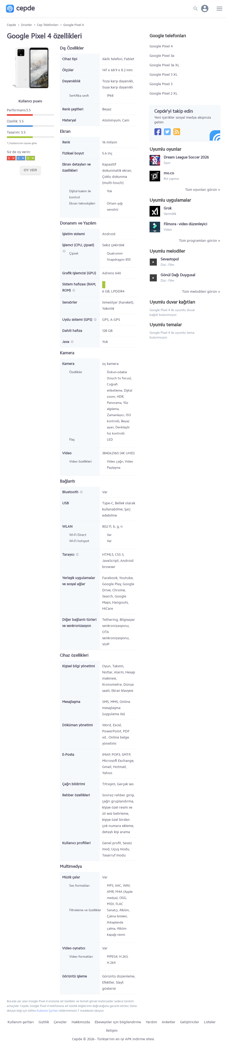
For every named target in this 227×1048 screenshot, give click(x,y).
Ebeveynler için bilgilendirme (118, 1022)
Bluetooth (70, 492)
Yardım (151, 1022)
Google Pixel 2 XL (164, 93)
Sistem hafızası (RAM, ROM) (79, 287)
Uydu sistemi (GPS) (77, 319)
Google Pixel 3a (162, 56)
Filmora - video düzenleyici (185, 224)
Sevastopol (170, 259)
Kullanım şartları (21, 1022)
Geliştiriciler (189, 1022)
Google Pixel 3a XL (164, 65)
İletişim (112, 1030)
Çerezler (60, 1022)
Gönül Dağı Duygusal (178, 275)
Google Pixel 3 (161, 84)
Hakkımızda (81, 1022)
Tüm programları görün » (199, 240)
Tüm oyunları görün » (202, 190)
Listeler (210, 1022)
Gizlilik (44, 1022)
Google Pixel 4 (161, 46)
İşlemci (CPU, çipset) (78, 245)
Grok (168, 208)
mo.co (169, 173)
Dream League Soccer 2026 (186, 157)
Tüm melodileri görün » (201, 291)
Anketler (168, 1022)
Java (66, 342)
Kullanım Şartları (47, 1010)
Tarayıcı (68, 554)
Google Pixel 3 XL (164, 74)
